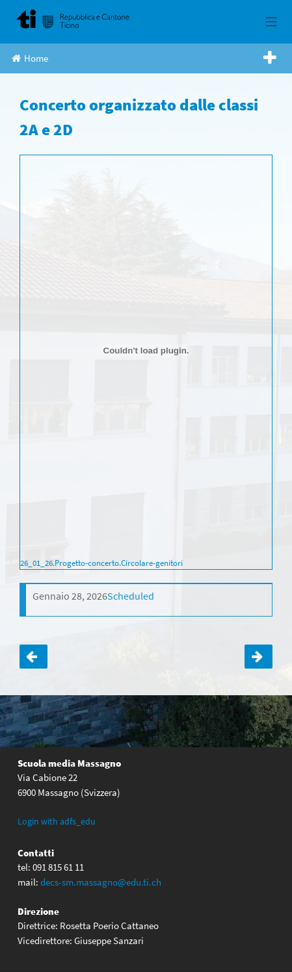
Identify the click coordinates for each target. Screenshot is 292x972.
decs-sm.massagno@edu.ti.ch (100, 882)
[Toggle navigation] (271, 21)
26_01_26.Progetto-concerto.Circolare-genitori (101, 562)
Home (30, 58)
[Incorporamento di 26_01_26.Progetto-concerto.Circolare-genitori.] (146, 350)
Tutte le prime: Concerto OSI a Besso (33, 657)
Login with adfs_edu (57, 821)
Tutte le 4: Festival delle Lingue (258, 657)
